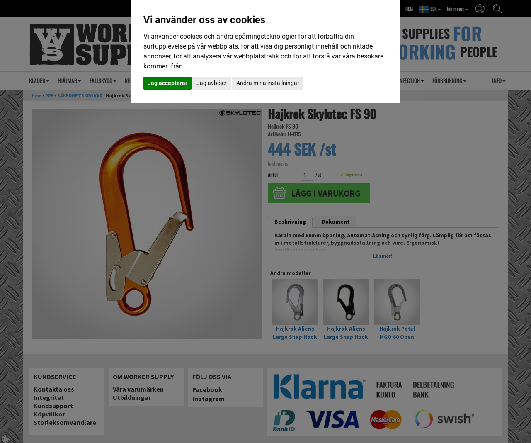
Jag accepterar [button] (167, 83)
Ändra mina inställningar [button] (267, 83)
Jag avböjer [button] (211, 83)
